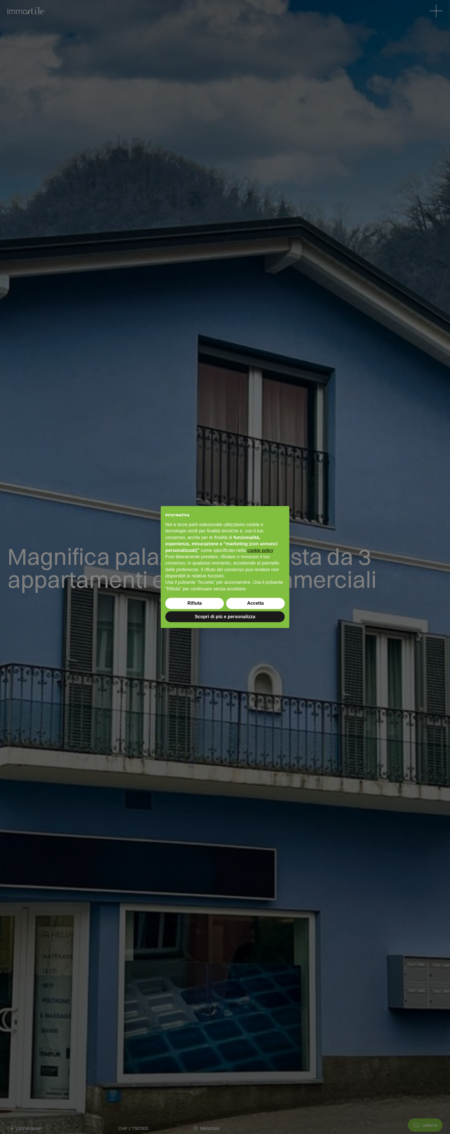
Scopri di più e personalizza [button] (225, 616)
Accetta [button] (255, 603)
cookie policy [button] (260, 550)
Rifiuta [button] (194, 603)
